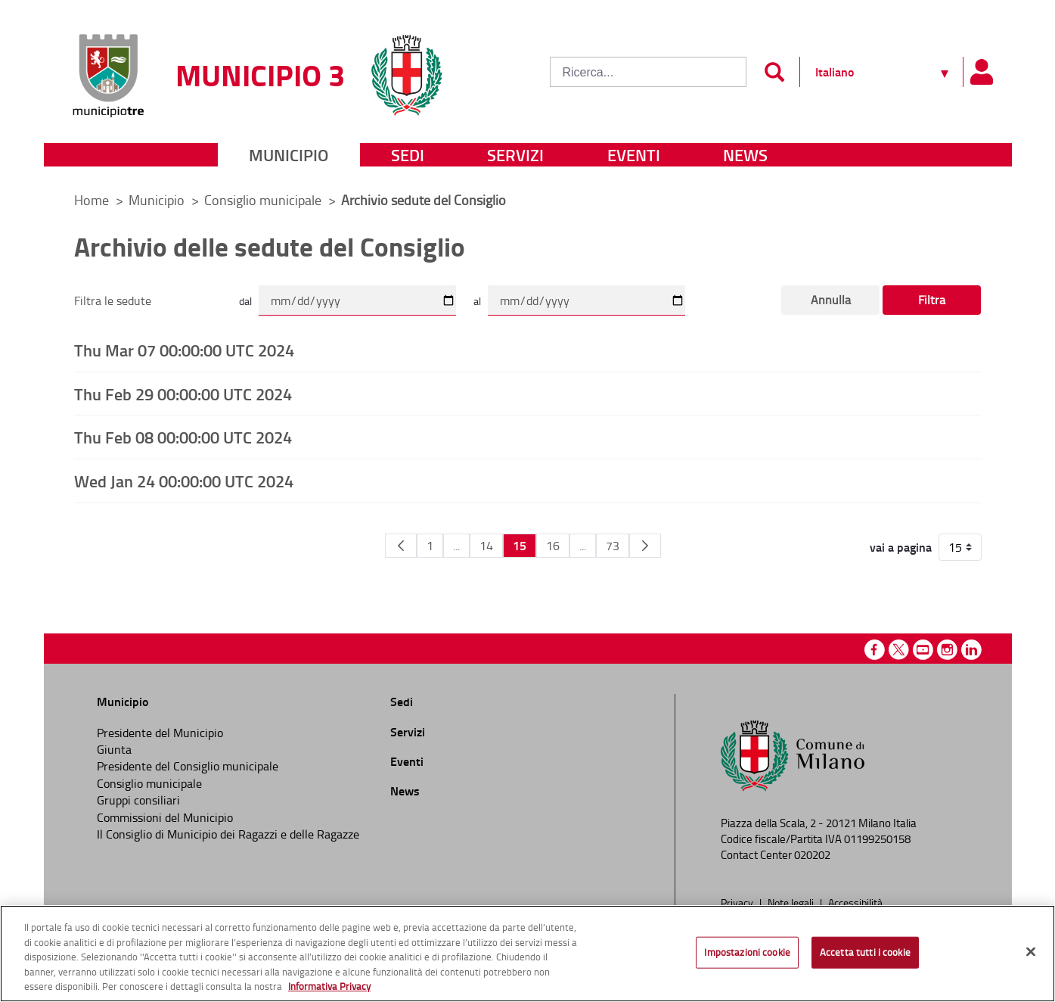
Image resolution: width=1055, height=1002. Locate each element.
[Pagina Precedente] (401, 546)
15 (519, 545)
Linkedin (971, 649)
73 (612, 545)
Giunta (114, 749)
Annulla (831, 299)
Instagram (947, 649)
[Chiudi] (1030, 952)
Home (91, 200)
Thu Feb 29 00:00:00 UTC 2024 (183, 393)
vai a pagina (901, 547)
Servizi (515, 154)
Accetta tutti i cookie (865, 952)
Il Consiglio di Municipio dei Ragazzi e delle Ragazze (228, 834)
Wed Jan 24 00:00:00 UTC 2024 (183, 480)
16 (553, 545)
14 (486, 545)
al (477, 301)
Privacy (738, 902)
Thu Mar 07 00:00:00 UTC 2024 (184, 350)
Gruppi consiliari (138, 800)
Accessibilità (855, 902)
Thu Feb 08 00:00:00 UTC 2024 (183, 437)
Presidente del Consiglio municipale (187, 766)
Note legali (792, 902)
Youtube (923, 649)
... (456, 545)
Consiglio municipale (264, 200)
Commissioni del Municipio (165, 817)
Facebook (874, 649)
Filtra (931, 299)
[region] (527, 953)
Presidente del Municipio (160, 732)
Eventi (633, 154)
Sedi (407, 154)
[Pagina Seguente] (645, 546)
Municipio (288, 154)
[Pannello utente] (982, 72)
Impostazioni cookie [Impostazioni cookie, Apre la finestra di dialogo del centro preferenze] (747, 952)
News (745, 154)
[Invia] (774, 72)
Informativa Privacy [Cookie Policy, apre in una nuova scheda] (329, 986)
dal (245, 301)
